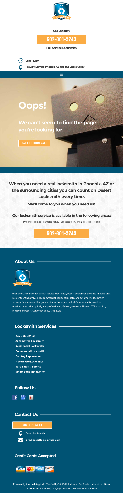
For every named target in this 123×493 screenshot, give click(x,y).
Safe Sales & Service (28, 366)
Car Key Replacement (29, 356)
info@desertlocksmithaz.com (43, 439)
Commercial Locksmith (30, 351)
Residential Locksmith (29, 346)
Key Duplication (25, 336)
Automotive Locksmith (29, 341)
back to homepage (34, 143)
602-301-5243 (61, 39)
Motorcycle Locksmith (29, 361)
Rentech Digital (35, 484)
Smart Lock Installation (30, 371)
